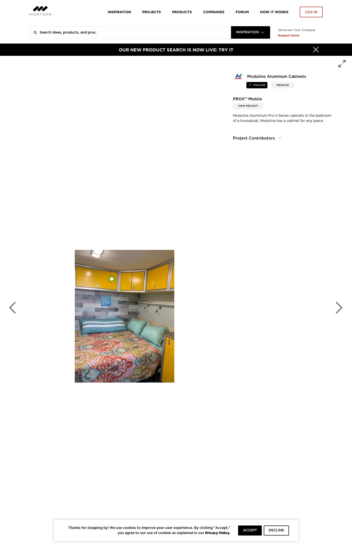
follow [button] (259, 85)
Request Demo (288, 35)
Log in (311, 12)
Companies (213, 12)
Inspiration (119, 12)
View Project (248, 106)
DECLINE (276, 530)
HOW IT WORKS (274, 12)
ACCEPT (250, 530)
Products (182, 12)
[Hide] (316, 50)
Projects (151, 12)
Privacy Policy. (217, 533)
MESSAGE (282, 85)
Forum (242, 12)
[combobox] (250, 32)
